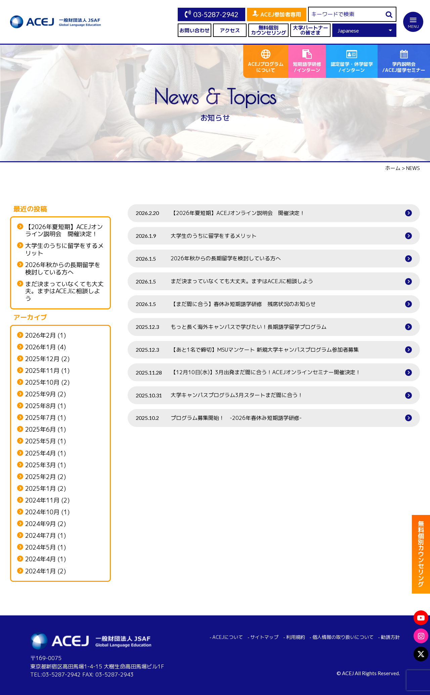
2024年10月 (42, 512)
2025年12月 (42, 359)
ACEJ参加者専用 (280, 14)
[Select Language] (364, 30)
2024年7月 (40, 535)
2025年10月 (42, 382)
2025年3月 (40, 465)
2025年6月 (40, 429)
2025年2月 (40, 477)
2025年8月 (40, 406)
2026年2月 (40, 335)
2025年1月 (40, 488)
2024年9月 (40, 524)
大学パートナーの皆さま (310, 30)
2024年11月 (42, 500)
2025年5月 (40, 441)
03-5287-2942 (215, 14)
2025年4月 (40, 453)
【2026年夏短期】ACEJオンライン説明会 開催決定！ (64, 230)
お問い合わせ (194, 30)
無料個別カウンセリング (268, 30)
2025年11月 (42, 371)
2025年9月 (40, 394)
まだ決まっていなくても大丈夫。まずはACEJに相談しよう (64, 291)
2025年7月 (40, 418)
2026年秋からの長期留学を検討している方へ (62, 268)
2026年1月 (40, 347)
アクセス (230, 30)
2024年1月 (40, 571)
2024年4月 (40, 559)
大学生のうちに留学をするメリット (64, 249)
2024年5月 (40, 547)
